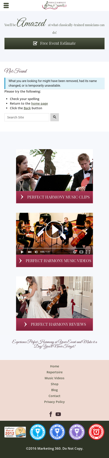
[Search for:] (26, 117)
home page (39, 103)
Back (27, 108)
